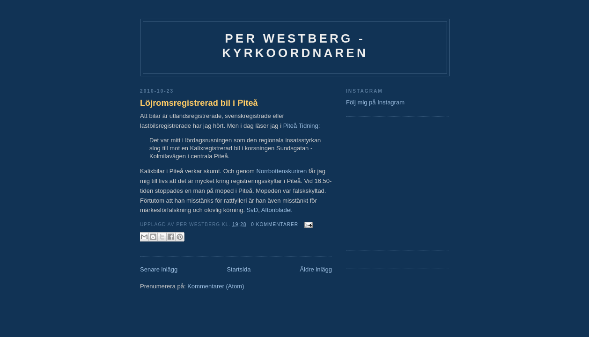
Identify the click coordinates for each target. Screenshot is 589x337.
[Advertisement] (374, 182)
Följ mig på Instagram (375, 102)
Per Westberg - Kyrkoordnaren (295, 45)
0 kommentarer (274, 224)
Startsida (238, 269)
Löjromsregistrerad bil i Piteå (199, 103)
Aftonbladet (276, 209)
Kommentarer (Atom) (215, 286)
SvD (252, 209)
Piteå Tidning (300, 125)
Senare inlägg (158, 269)
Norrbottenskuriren (282, 171)
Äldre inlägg (316, 269)
